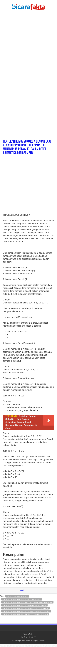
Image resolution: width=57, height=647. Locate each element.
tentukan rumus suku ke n (17, 596)
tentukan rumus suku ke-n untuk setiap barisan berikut (25, 614)
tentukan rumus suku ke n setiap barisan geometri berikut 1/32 (28, 602)
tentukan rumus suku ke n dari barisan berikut (22, 599)
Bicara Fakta (28, 634)
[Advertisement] (28, 184)
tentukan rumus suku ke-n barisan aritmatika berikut (25, 605)
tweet (22, 590)
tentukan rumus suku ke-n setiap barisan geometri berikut (26, 611)
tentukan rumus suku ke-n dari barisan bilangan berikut (26, 608)
